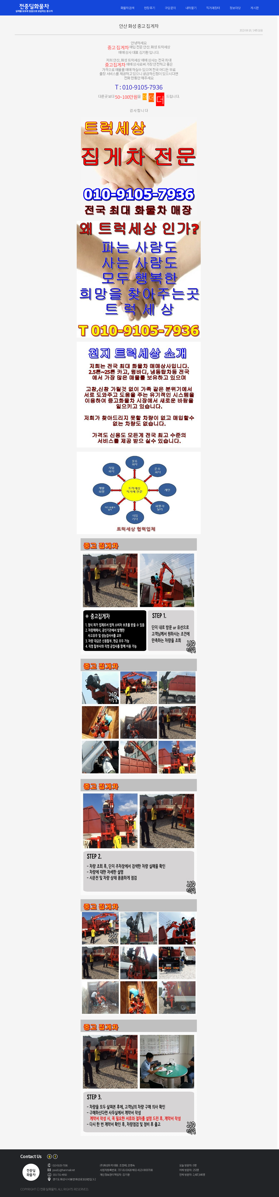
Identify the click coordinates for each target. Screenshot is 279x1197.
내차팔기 (190, 7)
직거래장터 (213, 7)
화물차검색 (127, 7)
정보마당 (235, 7)
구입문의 (170, 7)
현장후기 (149, 7)
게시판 (254, 7)
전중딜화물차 (40, 7)
